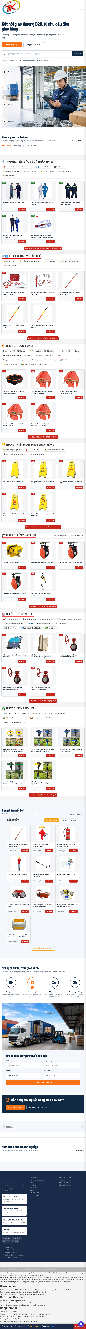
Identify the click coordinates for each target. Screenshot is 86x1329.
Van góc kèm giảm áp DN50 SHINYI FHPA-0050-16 (41, 845)
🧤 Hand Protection (30, 171)
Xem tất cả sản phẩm (77, 814)
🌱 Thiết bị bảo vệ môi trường (69, 261)
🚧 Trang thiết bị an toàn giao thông (28, 444)
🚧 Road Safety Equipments (12, 450)
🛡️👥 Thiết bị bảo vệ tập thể (21, 256)
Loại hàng (24, 1074)
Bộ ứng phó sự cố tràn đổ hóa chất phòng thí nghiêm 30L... (67, 905)
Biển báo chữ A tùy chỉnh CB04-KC (13, 481)
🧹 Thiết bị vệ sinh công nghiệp (13, 623)
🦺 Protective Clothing (48, 171)
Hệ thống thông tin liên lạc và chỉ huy (44, 360)
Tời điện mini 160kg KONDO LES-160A (14, 593)
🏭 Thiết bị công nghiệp (18, 614)
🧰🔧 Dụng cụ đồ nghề (10, 619)
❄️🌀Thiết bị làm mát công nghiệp (39, 623)
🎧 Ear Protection (59, 167)
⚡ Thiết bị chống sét (10, 364)
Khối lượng (62, 1074)
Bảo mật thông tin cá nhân (9, 1257)
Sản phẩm (13, 819)
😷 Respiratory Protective (11, 171)
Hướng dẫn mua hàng (65, 1177)
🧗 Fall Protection (65, 171)
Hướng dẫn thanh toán (65, 1180)
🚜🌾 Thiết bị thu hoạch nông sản (14, 718)
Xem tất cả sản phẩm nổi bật (43, 948)
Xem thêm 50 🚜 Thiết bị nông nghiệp (43, 795)
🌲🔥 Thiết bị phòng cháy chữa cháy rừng (34, 364)
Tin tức (32, 1182)
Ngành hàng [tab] (6, 146)
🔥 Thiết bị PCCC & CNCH (18, 345)
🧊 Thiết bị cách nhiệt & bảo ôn (31, 628)
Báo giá (22, 209)
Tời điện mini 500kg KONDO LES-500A (42, 562)
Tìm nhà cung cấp (12, 45)
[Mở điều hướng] (82, 7)
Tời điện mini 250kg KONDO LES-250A (71, 562)
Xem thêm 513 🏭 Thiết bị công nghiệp (43, 701)
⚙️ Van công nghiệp (46, 619)
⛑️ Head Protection (9, 167)
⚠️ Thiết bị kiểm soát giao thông (55, 450)
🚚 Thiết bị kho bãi (77, 535)
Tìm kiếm (77, 54)
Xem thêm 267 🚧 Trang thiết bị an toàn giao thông (43, 527)
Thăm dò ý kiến (34, 1192)
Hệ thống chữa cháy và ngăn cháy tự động (16, 355)
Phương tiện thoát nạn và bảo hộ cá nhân (48, 355)
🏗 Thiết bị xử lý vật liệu (19, 535)
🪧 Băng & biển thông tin (37, 454)
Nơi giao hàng (62, 1064)
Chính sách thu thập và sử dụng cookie (22, 1275)
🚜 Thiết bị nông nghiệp (18, 708)
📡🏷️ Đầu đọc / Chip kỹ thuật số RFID (69, 619)
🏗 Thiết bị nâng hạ (60, 535)
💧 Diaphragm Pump (10, 628)
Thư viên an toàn (35, 1195)
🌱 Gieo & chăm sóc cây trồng (31, 713)
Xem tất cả (80, 1150)
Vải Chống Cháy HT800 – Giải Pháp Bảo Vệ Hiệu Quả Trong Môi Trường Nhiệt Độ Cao (41, 656)
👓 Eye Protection (25, 167)
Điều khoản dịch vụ (64, 1185)
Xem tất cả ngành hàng (76, 141)
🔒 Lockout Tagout (9, 261)
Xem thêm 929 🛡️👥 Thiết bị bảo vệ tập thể (43, 338)
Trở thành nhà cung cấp (38, 1107)
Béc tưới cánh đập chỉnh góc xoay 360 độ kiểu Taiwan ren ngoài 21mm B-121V (42, 783)
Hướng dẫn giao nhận (65, 1182)
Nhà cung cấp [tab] (19, 146)
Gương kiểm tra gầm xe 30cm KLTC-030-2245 (41, 875)
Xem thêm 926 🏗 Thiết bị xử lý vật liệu (43, 606)
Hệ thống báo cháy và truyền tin (68, 351)
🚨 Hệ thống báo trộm (10, 265)
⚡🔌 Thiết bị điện (60, 623)
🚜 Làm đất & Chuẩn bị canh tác (55, 713)
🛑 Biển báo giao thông (32, 450)
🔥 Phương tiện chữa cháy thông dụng (42, 351)
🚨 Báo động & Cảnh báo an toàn (70, 360)
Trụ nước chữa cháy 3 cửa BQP (17, 874)
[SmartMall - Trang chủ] (11, 7)
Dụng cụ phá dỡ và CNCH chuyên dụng (15, 360)
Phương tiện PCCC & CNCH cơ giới (14, 351)
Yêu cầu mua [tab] (32, 146)
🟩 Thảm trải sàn (50, 628)
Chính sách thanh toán (8, 1250)
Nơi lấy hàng (24, 1064)
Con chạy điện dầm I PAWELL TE (12, 562)
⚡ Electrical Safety (50, 261)
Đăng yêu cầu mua (34, 45)
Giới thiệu (33, 1185)
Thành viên (33, 1187)
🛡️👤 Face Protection (43, 167)
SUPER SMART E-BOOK (37, 1180)
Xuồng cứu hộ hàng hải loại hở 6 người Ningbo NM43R (42, 905)
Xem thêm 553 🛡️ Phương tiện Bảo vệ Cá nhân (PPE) (43, 248)
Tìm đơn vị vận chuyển (43, 1083)
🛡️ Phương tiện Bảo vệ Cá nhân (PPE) (27, 161)
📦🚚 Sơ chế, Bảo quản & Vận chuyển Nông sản (44, 718)
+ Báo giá (25, 851)
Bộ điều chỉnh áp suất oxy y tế (66, 874)
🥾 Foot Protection (9, 176)
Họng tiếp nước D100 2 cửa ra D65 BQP (18, 905)
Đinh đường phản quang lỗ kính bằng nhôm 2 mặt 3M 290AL (17, 936)
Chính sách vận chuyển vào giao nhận (12, 1255)
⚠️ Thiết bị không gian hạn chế (29, 261)
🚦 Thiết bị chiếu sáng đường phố (14, 454)
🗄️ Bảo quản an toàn (29, 619)
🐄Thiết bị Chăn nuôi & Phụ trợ (13, 722)
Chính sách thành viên (8, 1247)
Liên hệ (32, 1190)
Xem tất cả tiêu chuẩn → (9, 1191)
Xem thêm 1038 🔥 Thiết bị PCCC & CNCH (43, 437)
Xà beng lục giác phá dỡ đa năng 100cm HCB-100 (18, 845)
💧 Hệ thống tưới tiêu (10, 713)
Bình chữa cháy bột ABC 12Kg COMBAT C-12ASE (66, 845)
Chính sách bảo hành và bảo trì (10, 1252)
